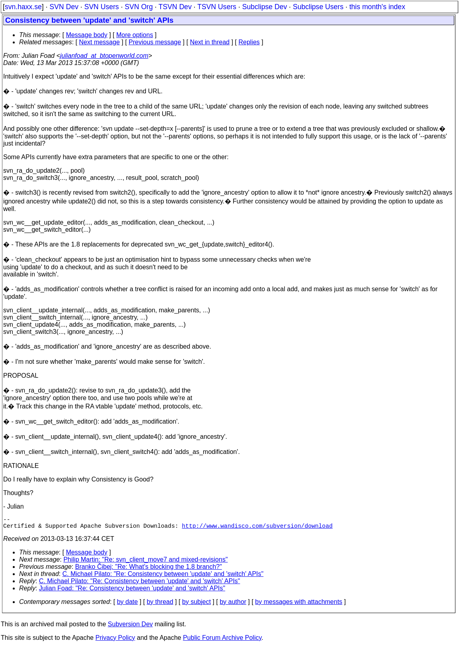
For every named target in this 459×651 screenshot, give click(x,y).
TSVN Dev (175, 7)
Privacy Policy (115, 640)
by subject (196, 605)
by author (233, 605)
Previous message (155, 42)
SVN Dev (63, 7)
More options (134, 35)
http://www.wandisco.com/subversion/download (257, 529)
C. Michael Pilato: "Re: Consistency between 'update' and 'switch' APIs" (163, 577)
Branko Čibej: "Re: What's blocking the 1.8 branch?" (148, 569)
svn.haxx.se (23, 7)
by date (127, 605)
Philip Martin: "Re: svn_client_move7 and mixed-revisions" (145, 562)
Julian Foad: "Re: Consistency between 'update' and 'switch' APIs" (132, 591)
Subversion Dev (130, 627)
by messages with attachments (298, 605)
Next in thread (210, 42)
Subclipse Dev (264, 7)
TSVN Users (216, 7)
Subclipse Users (318, 7)
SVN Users (101, 7)
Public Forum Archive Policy (222, 640)
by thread (160, 605)
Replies (249, 42)
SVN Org (139, 7)
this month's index (377, 7)
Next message (99, 42)
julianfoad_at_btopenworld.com (104, 55)
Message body (86, 35)
